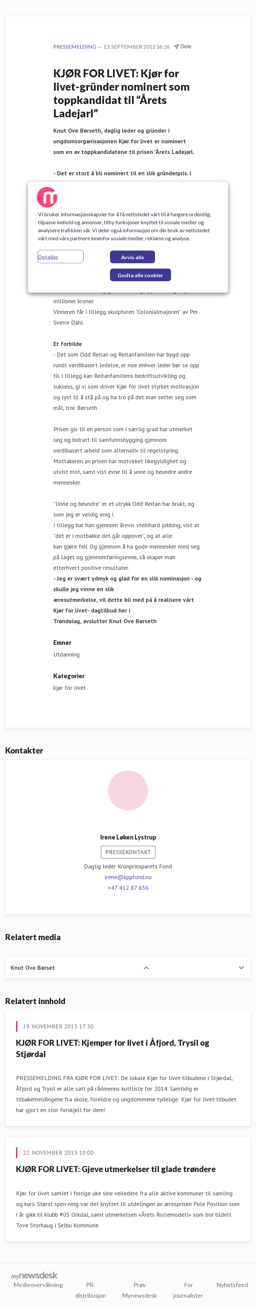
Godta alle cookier (140, 275)
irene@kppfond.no (128, 877)
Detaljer (48, 257)
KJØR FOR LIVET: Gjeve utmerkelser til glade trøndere (116, 1169)
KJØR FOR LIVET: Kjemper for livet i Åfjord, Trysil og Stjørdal (112, 1048)
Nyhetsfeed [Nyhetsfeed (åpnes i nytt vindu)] (232, 1284)
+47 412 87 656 (128, 887)
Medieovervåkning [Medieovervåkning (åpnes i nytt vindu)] (38, 1284)
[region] (128, 237)
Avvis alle (132, 257)
